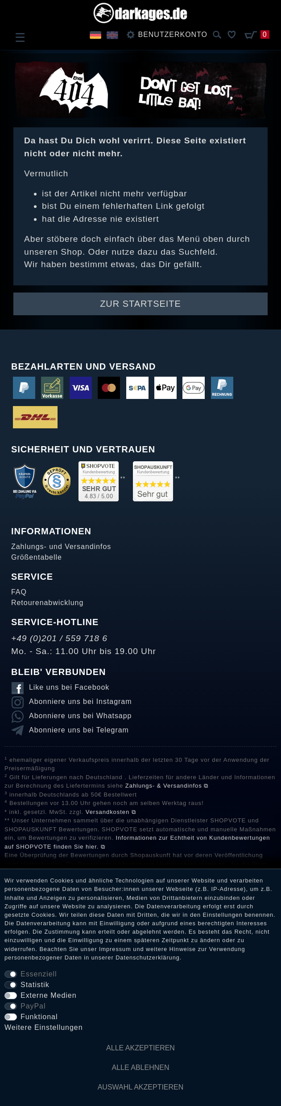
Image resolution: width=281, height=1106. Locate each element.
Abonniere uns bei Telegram (79, 730)
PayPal (33, 1006)
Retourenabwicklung (47, 602)
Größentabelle (36, 557)
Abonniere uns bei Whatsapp (80, 716)
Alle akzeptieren (140, 1048)
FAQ (19, 592)
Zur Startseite (140, 304)
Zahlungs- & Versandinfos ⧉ (166, 785)
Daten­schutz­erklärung (148, 957)
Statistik (35, 984)
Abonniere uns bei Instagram (80, 701)
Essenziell (39, 974)
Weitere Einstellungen (43, 1027)
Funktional (39, 1017)
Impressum (115, 949)
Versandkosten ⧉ (111, 812)
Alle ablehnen (140, 1067)
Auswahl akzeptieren (141, 1087)
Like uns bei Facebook (69, 687)
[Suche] (217, 35)
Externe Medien (49, 995)
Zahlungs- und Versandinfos (61, 546)
